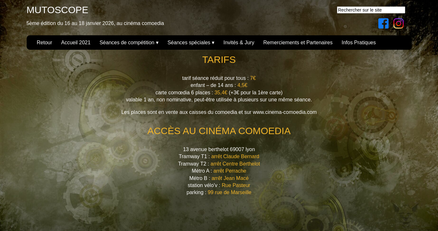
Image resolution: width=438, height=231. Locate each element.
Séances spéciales (188, 42)
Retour (44, 42)
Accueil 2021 (76, 42)
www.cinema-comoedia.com (285, 112)
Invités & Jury (238, 42)
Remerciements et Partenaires (297, 42)
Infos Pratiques (358, 42)
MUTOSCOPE (58, 9)
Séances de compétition (126, 42)
